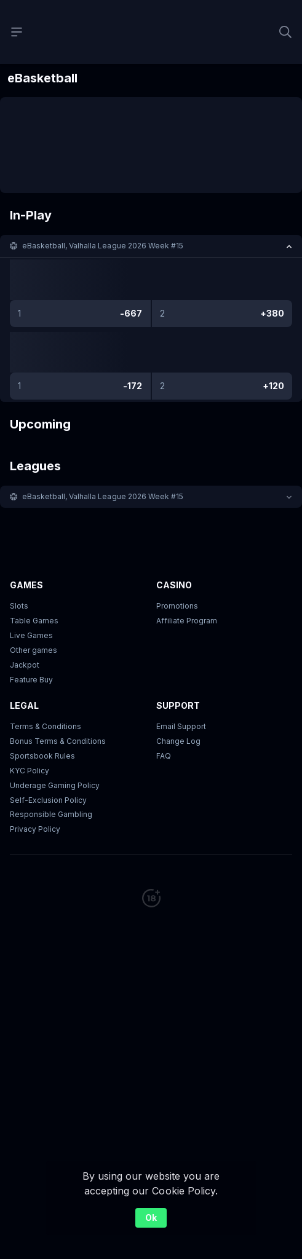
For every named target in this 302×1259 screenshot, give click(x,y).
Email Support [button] (181, 726)
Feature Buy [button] (31, 679)
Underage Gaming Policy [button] (55, 785)
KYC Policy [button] (29, 770)
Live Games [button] (31, 635)
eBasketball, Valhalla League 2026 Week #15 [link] (102, 245)
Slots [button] (19, 605)
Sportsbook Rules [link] (42, 755)
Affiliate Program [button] (186, 620)
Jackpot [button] (24, 664)
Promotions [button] (177, 605)
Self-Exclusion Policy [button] (48, 800)
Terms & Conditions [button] (45, 726)
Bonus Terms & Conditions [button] (58, 741)
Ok (151, 1217)
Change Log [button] (178, 741)
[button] (151, 246)
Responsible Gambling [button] (51, 814)
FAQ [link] (163, 755)
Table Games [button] (34, 620)
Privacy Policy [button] (35, 829)
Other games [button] (33, 650)
